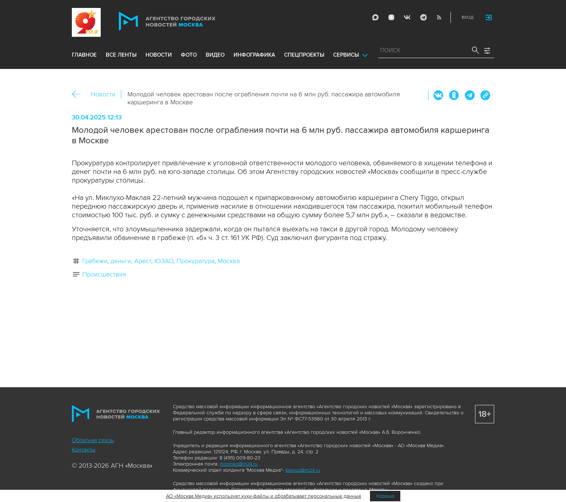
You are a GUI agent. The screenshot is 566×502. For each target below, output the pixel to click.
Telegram (423, 17)
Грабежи (94, 261)
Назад (78, 94)
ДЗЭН (391, 17)
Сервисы (346, 55)
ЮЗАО (163, 261)
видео (215, 55)
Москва (229, 261)
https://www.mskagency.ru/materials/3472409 (485, 95)
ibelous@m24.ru (302, 470)
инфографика (254, 55)
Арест (142, 261)
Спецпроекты (304, 55)
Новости (103, 94)
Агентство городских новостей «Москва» (181, 21)
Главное (84, 55)
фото (189, 55)
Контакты (83, 449)
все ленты (121, 55)
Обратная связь (93, 440)
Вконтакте (439, 95)
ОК (454, 95)
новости (158, 55)
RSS (439, 17)
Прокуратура (195, 261)
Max (375, 17)
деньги (120, 261)
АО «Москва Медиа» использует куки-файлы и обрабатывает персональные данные (263, 496)
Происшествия (104, 274)
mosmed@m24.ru (239, 464)
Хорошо (385, 496)
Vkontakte (407, 17)
